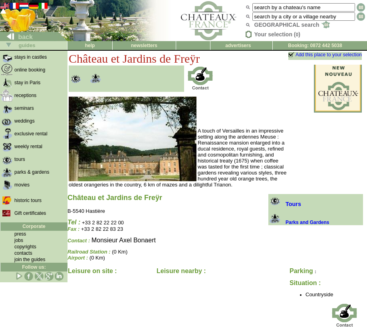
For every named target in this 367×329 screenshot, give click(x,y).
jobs (18, 240)
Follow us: (34, 267)
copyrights (25, 247)
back (16, 37)
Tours (284, 204)
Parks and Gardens (298, 222)
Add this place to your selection (329, 54)
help (90, 45)
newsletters (144, 45)
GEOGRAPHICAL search (292, 25)
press (20, 234)
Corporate (33, 226)
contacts (23, 253)
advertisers (238, 45)
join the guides (29, 259)
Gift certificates (30, 213)
